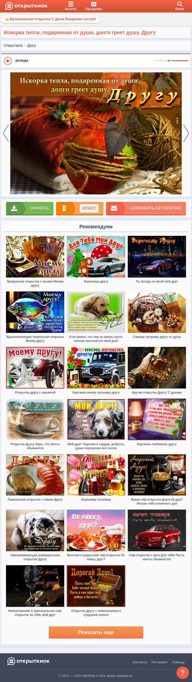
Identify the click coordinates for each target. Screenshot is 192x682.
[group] (96, 60)
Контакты (140, 662)
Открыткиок (13, 45)
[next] (186, 133)
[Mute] (169, 60)
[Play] (8, 61)
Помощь (178, 662)
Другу (31, 45)
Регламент (160, 662)
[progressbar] (180, 61)
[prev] (5, 133)
